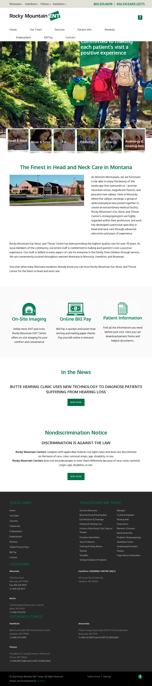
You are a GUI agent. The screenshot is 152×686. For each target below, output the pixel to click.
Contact (70, 37)
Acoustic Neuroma (88, 510)
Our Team (36, 29)
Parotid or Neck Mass (90, 537)
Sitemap (107, 676)
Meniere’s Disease (126, 528)
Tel (11, 588)
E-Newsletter (16, 531)
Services (60, 29)
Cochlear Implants (125, 515)
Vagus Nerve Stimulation (128, 555)
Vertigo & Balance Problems (93, 559)
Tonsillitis (84, 555)
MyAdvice (41, 681)
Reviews (110, 29)
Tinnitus (120, 550)
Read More (76, 402)
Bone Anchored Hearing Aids (93, 515)
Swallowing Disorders (127, 546)
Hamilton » (31, 4)
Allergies (121, 510)
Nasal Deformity (124, 533)
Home (13, 29)
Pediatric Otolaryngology (129, 537)
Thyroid (83, 550)
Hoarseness (122, 524)
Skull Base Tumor (125, 541)
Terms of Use (93, 676)
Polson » (46, 4)
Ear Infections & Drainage (92, 519)
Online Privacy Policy (19, 547)
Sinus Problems (87, 541)
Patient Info (85, 29)
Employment (23, 37)
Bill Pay (48, 37)
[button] (11, 89)
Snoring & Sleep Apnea (91, 546)
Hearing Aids (123, 519)
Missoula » (16, 4)
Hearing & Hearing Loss (91, 524)
